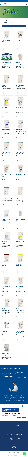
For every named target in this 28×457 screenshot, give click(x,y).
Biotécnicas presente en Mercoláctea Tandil (11, 414)
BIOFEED (18, 40)
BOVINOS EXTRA (6, 130)
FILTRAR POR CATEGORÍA (14, 26)
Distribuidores (18, 1)
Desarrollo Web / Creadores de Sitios (13, 455)
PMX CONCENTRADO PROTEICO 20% (20, 310)
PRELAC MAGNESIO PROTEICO (5, 86)
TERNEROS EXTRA (20, 174)
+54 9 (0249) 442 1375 (6, 1)
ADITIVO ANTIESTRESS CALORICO (19, 64)
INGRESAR (14, 402)
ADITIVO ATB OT (20, 241)
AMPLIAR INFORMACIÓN (21, 417)
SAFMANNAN (5, 331)
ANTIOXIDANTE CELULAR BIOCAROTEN (6, 355)
